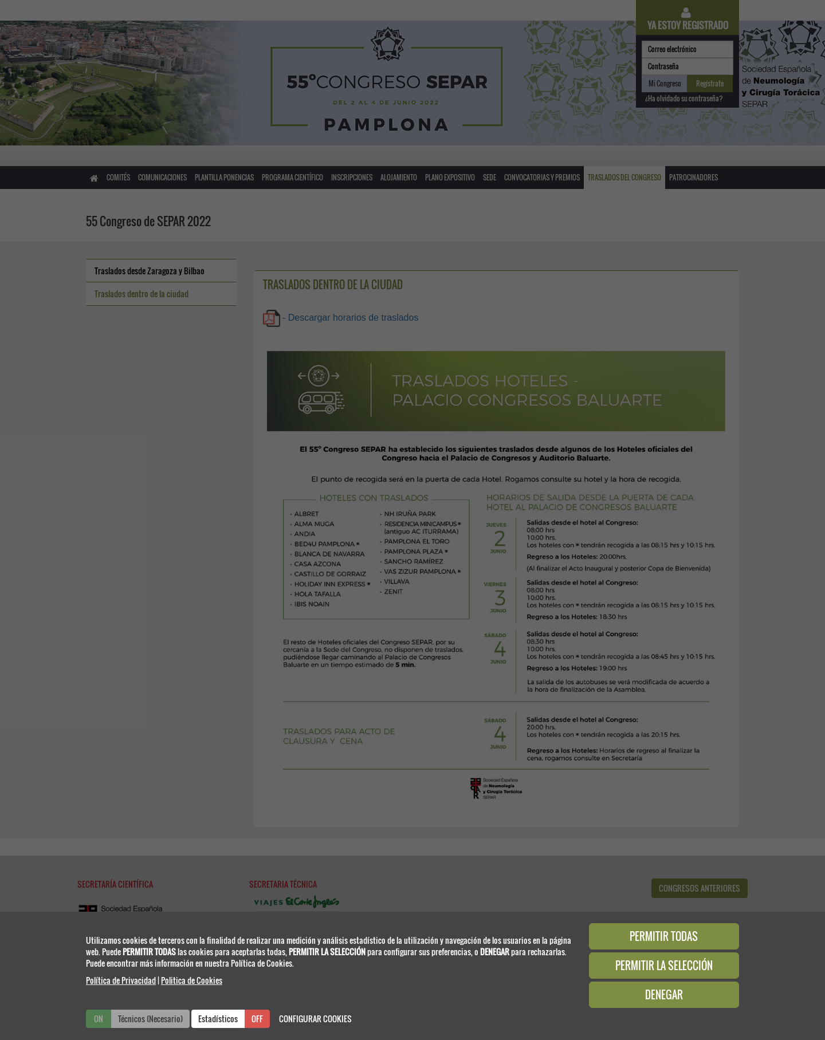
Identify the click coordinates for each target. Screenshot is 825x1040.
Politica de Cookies (191, 980)
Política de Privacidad (121, 980)
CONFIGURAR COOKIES (315, 1019)
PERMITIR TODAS (664, 936)
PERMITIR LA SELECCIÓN (664, 965)
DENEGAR (664, 994)
